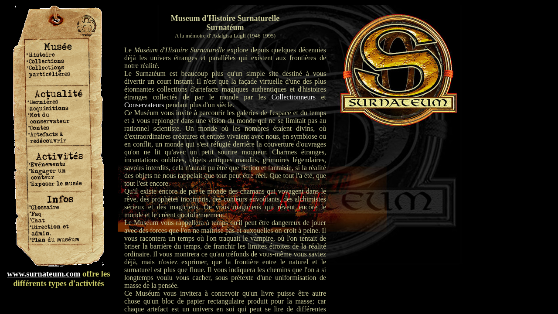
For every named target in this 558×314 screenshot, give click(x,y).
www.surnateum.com (43, 273)
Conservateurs (144, 105)
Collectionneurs (294, 97)
